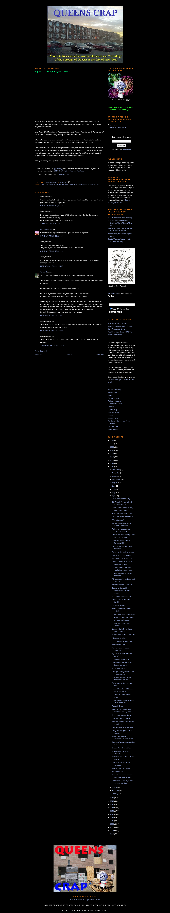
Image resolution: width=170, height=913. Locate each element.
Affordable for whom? (119, 638)
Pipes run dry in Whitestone (122, 558)
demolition (53, 184)
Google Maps (116, 380)
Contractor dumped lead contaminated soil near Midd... (121, 590)
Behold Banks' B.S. (119, 645)
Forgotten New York (115, 404)
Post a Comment (41, 351)
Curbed (110, 395)
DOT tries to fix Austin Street (122, 641)
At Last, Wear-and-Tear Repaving (120, 218)
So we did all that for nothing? (122, 517)
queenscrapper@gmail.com (85, 900)
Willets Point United (115, 335)
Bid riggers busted (118, 772)
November (116, 473)
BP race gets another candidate (123, 635)
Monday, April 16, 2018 (51, 266)
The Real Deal (113, 426)
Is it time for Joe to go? (120, 668)
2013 (112, 811)
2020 (112, 460)
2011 (112, 817)
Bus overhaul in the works (121, 555)
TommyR (43, 272)
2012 (112, 814)
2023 (112, 450)
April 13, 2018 (64, 174)
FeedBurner (126, 150)
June (114, 489)
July (114, 486)
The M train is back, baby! (121, 499)
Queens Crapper (51, 182)
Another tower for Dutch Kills (122, 585)
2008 (112, 827)
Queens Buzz (112, 415)
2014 (112, 808)
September (116, 479)
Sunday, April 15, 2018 (51, 206)
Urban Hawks (112, 429)
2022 (112, 454)
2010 (112, 821)
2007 (112, 831)
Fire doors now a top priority (122, 513)
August (115, 483)
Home (69, 354)
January (115, 794)
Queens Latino (113, 418)
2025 (112, 444)
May (114, 493)
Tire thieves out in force (120, 659)
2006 (112, 834)
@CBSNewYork (59, 171)
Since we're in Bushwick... (121, 748)
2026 (112, 440)
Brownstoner (112, 392)
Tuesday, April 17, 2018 (52, 345)
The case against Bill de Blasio (123, 727)
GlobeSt (111, 407)
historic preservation (79, 184)
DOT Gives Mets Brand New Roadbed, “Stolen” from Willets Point (120, 223)
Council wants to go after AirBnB (123, 614)
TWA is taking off (118, 520)
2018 (112, 467)
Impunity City (112, 410)
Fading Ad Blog (113, 398)
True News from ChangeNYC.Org (120, 332)
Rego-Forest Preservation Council (120, 326)
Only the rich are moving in (121, 715)
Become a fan (113, 293)
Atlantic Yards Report (115, 389)
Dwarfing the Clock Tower (121, 718)
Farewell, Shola (117, 706)
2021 (112, 457)
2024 (112, 447)
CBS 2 (41, 116)
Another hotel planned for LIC (122, 768)
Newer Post (39, 354)
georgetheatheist (46, 229)
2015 (112, 804)
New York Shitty (113, 412)
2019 (112, 463)
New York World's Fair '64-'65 (118, 323)
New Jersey (95, 184)
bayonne (44, 184)
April (114, 496)
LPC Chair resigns (118, 605)
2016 (112, 801)
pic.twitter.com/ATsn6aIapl (74, 171)
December (116, 470)
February (115, 790)
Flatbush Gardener (114, 401)
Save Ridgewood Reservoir (118, 329)
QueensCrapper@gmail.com (118, 127)
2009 (112, 824)
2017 (112, 798)
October (115, 476)
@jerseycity (58, 169)
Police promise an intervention (123, 552)
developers (64, 184)
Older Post (100, 354)
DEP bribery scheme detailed (122, 596)
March (114, 787)
